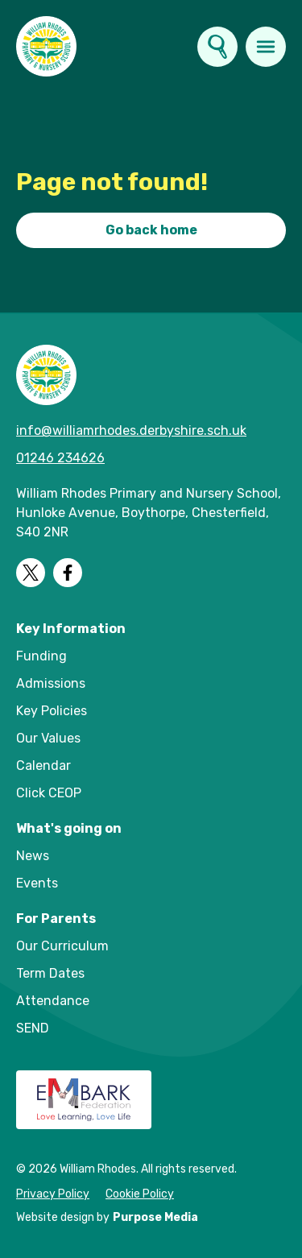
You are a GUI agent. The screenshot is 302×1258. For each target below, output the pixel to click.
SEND (32, 1028)
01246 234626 (60, 458)
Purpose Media (155, 1217)
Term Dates (50, 973)
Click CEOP (48, 793)
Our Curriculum (62, 946)
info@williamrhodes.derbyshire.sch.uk (131, 430)
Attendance (52, 1000)
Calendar (43, 765)
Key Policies (51, 710)
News (32, 855)
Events (37, 883)
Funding (41, 656)
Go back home (151, 230)
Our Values (48, 738)
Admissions (50, 683)
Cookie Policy (139, 1194)
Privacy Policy (52, 1194)
